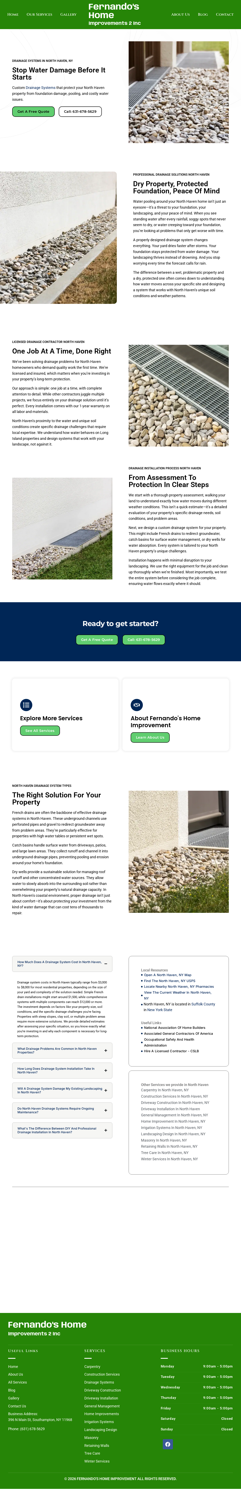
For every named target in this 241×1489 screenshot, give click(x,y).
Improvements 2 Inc (115, 23)
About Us (180, 14)
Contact (225, 14)
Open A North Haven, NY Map (167, 975)
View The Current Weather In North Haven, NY (178, 996)
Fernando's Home (114, 11)
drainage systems (40, 87)
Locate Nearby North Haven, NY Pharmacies (179, 987)
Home (12, 14)
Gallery (68, 14)
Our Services (39, 14)
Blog (203, 14)
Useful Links (23, 1351)
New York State (159, 1010)
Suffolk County (203, 1004)
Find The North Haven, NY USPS (169, 981)
